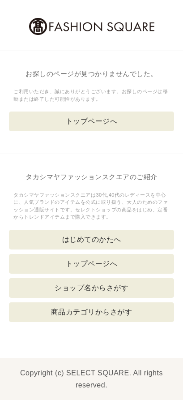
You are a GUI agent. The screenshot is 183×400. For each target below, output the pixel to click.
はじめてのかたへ (91, 239)
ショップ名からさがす (91, 288)
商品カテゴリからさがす (91, 312)
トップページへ (92, 121)
